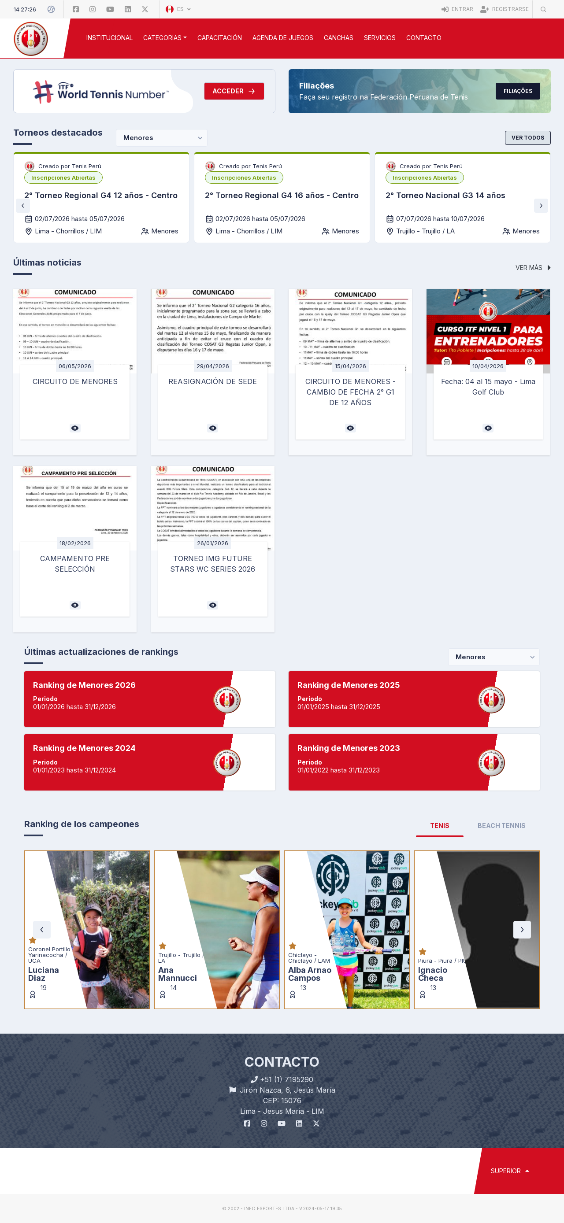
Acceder (234, 91)
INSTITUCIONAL (109, 37)
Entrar (457, 9)
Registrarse (504, 9)
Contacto (424, 37)
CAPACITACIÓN (219, 37)
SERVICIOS (380, 37)
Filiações (518, 91)
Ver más (533, 267)
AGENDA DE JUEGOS (282, 37)
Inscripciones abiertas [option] (63, 177)
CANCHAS (338, 37)
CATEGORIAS (162, 37)
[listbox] (63, 177)
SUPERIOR (510, 1171)
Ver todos (528, 137)
